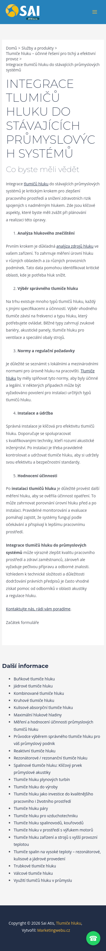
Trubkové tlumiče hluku (35, 866)
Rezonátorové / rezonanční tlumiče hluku (50, 758)
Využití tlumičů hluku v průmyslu (43, 880)
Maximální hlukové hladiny (38, 715)
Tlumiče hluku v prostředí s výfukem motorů (53, 830)
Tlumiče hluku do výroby (35, 786)
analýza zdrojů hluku (74, 246)
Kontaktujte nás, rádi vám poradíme (38, 609)
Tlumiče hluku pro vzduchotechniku (45, 815)
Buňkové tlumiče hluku (34, 679)
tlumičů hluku (36, 183)
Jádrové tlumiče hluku (33, 686)
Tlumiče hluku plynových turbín (42, 779)
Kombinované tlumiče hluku (39, 693)
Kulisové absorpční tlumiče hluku (43, 707)
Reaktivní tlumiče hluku (34, 750)
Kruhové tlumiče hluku (34, 700)
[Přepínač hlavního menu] (95, 12)
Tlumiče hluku (68, 923)
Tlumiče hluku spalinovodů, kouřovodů (48, 822)
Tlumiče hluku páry (31, 808)
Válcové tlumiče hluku (33, 873)
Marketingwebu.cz (53, 930)
